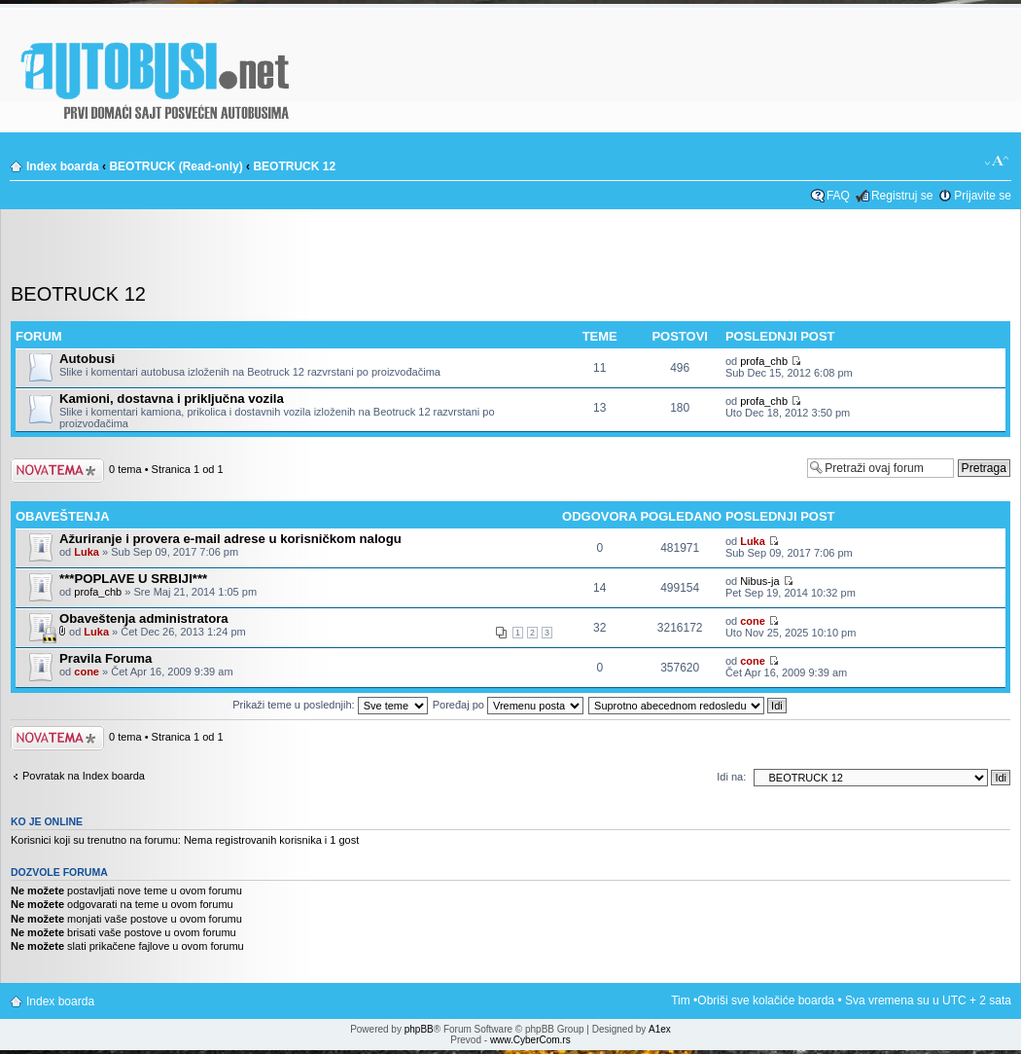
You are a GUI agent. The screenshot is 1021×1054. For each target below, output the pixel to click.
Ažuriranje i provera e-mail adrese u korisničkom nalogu (230, 538)
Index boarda (62, 166)
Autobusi (87, 358)
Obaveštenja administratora (144, 618)
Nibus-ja (759, 581)
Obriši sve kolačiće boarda (765, 1000)
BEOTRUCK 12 (294, 166)
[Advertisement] (510, 252)
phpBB (419, 1029)
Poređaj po (508, 704)
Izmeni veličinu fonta (997, 161)
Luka (86, 552)
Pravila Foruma (105, 658)
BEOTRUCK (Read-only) (175, 166)
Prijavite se (982, 195)
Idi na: (731, 776)
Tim (680, 1000)
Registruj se (902, 195)
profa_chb (764, 361)
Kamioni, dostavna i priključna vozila (171, 398)
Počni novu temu (57, 470)
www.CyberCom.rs (530, 1040)
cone (752, 621)
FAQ (838, 195)
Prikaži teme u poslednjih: (329, 704)
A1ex (660, 1029)
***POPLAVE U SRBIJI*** (133, 578)
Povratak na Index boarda (83, 775)
